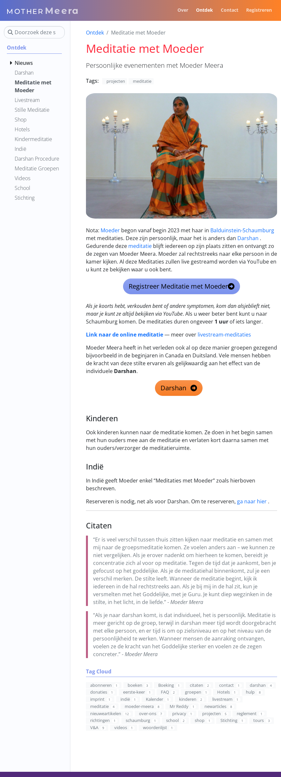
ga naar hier (252, 501)
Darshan (248, 238)
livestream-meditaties (224, 334)
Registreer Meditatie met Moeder (181, 286)
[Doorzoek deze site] (34, 32)
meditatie (140, 246)
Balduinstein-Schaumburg (242, 230)
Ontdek (95, 32)
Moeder (110, 230)
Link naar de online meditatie (124, 334)
